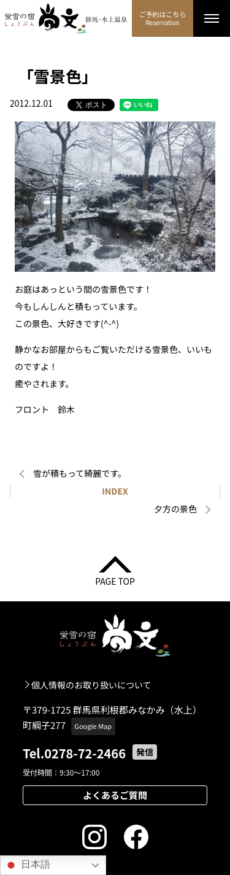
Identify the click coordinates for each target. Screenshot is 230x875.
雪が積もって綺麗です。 (79, 473)
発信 (144, 752)
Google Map (93, 726)
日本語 (27, 865)
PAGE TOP (115, 580)
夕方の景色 (175, 509)
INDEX (115, 491)
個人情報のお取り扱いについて (91, 685)
